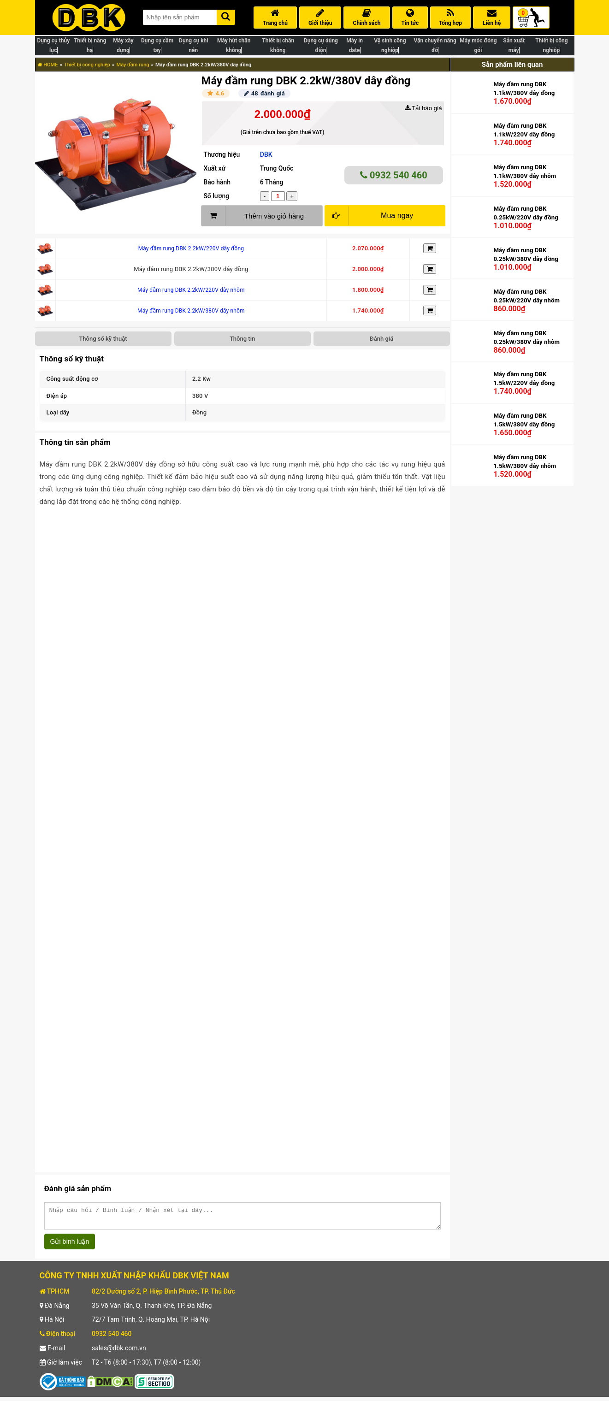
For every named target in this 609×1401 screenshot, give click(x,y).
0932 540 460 (393, 175)
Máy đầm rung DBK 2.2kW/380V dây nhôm (191, 310)
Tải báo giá (423, 108)
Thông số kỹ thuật (103, 338)
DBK (266, 154)
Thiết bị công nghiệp (87, 65)
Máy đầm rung (133, 65)
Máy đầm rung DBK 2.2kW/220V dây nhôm (191, 290)
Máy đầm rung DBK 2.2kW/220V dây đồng (191, 248)
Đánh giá (381, 338)
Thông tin (242, 338)
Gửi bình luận (69, 1245)
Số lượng (216, 196)
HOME (48, 65)
